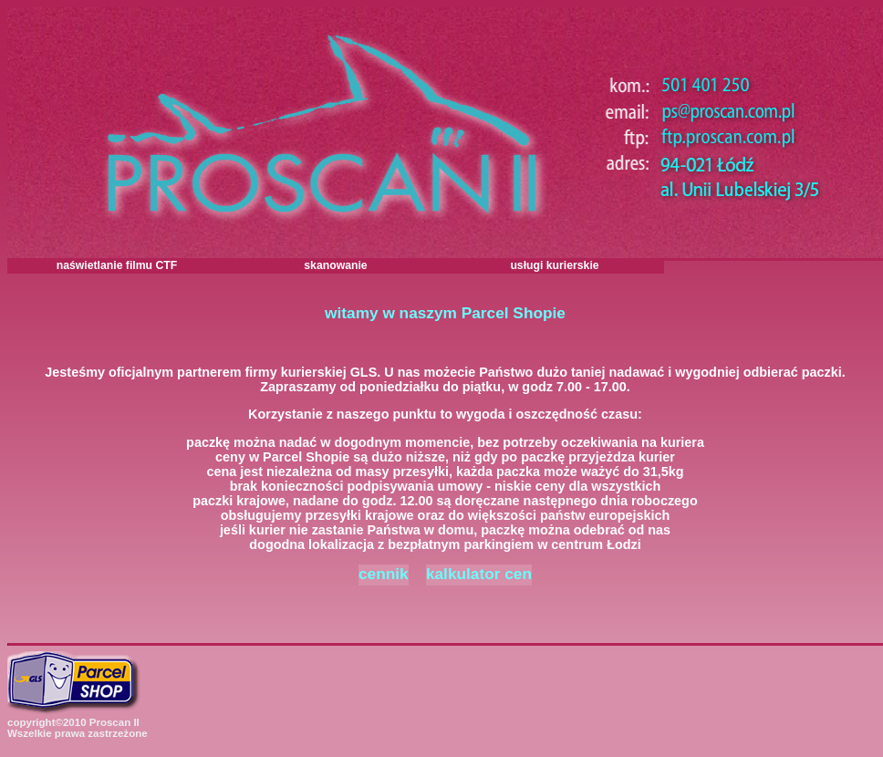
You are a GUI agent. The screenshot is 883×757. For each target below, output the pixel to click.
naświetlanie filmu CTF (117, 265)
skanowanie (335, 265)
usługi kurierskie (554, 265)
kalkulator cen (479, 574)
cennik (383, 574)
